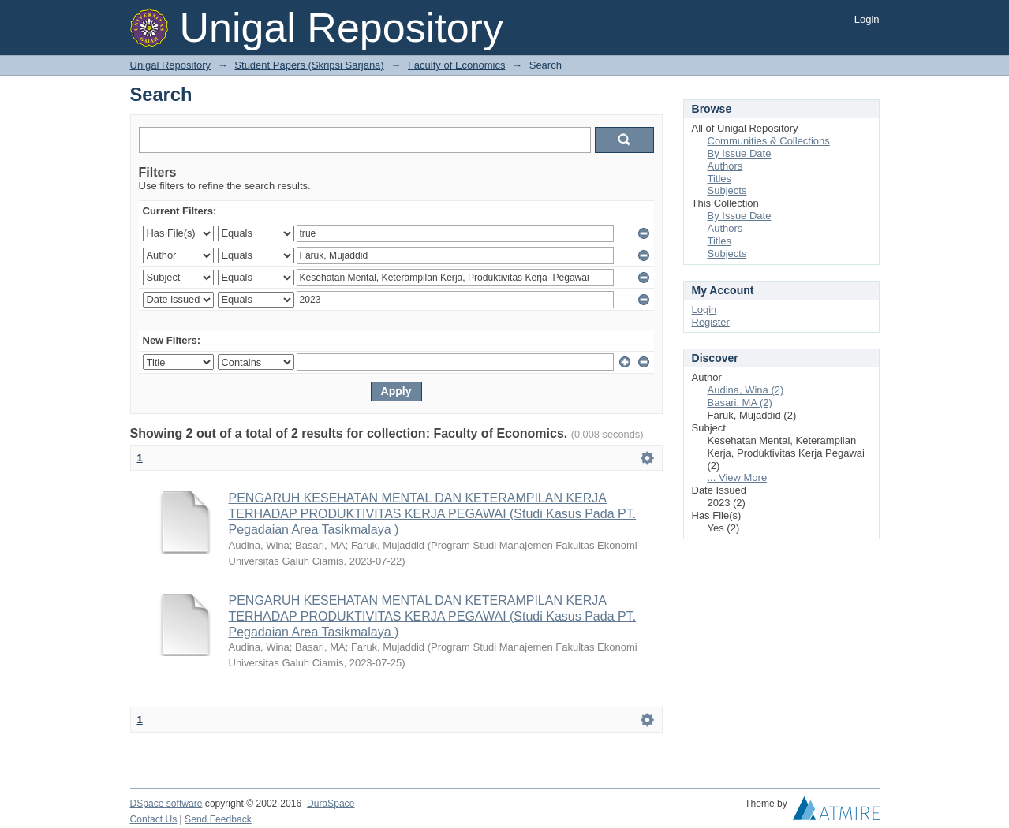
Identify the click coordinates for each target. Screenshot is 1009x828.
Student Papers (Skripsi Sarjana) (308, 65)
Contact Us (154, 819)
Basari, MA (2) (740, 402)
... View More (738, 477)
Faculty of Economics (457, 65)
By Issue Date (740, 153)
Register (711, 322)
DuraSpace (330, 803)
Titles (720, 179)
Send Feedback (218, 819)
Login (867, 19)
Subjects (727, 190)
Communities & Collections (769, 141)
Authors (725, 166)
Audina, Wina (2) (746, 390)
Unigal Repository (170, 65)
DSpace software (166, 803)
